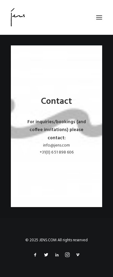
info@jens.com (56, 145)
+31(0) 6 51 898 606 (57, 152)
